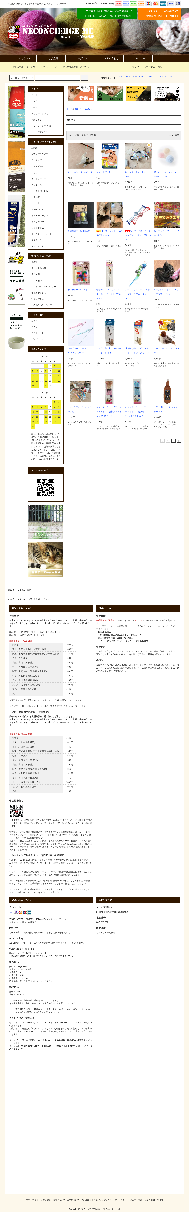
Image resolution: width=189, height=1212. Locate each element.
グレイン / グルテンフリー (43, 286)
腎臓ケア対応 (37, 299)
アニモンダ (36, 160)
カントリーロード (39, 178)
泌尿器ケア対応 (38, 293)
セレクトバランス (39, 191)
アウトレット (37, 333)
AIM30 (34, 148)
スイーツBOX (124, 76)
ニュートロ (36, 203)
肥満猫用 (35, 274)
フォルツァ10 (37, 228)
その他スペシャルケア (41, 305)
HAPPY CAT (37, 209)
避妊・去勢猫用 (38, 268)
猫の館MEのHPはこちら (74, 67)
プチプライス (37, 339)
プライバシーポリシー (118, 1200)
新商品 (34, 321)
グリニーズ (36, 185)
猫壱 (150, 76)
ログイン (80, 58)
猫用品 (78, 109)
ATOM (160, 1200)
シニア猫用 (36, 280)
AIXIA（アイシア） (40, 154)
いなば (34, 172)
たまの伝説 (36, 197)
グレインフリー (139, 76)
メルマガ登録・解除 (151, 67)
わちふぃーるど (47, 67)
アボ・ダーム (37, 166)
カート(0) (138, 58)
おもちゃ (88, 109)
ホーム (69, 109)
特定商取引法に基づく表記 (93, 1200)
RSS (152, 1200)
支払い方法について (35, 1200)
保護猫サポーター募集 (21, 67)
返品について (73, 1200)
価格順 (84, 135)
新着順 (93, 135)
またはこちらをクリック (58, 835)
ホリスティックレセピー (42, 234)
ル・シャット (37, 246)
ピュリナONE (37, 221)
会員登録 (51, 58)
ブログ (135, 67)
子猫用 (34, 262)
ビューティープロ (39, 215)
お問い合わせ (109, 58)
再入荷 (34, 327)
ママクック (36, 240)
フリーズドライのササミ (164, 76)
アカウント (22, 58)
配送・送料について (56, 1200)
